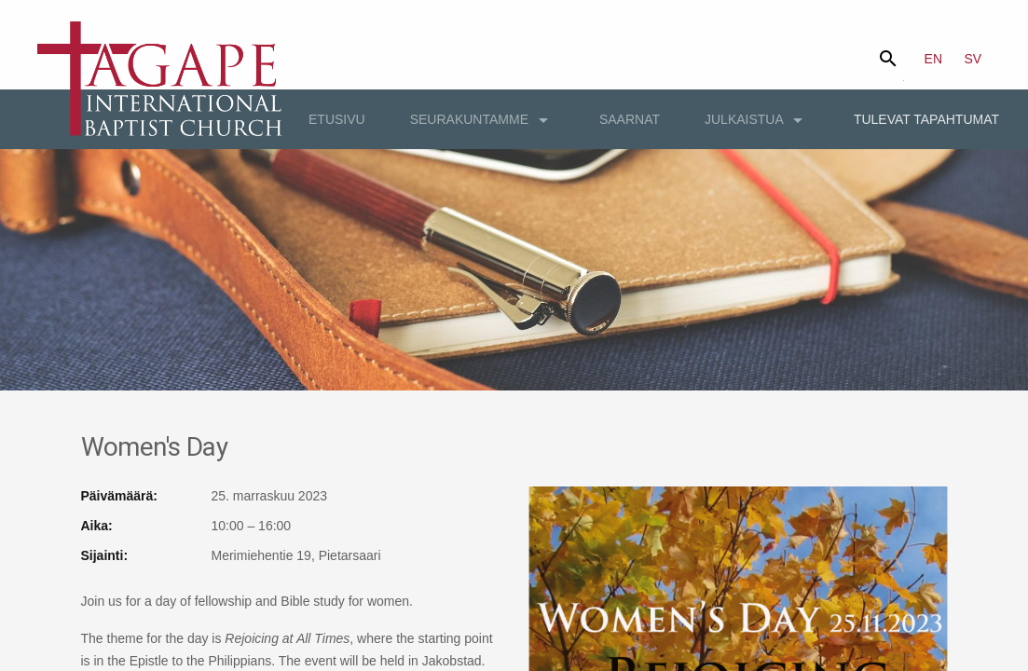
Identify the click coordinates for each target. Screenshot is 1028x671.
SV (973, 58)
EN (933, 58)
